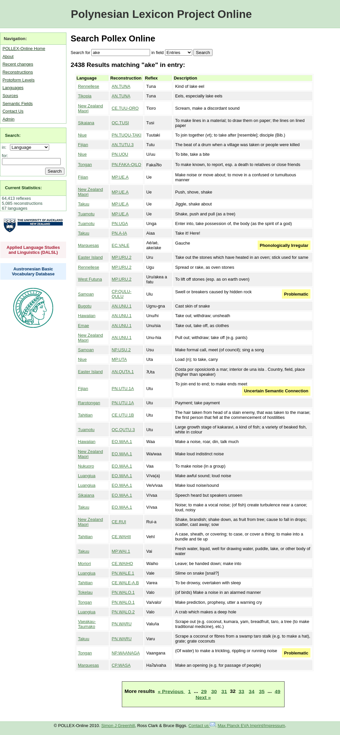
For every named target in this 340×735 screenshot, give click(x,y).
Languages (12, 87)
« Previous (171, 691)
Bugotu (85, 306)
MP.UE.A (120, 177)
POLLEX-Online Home (23, 48)
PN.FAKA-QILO (126, 164)
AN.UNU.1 (121, 306)
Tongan (85, 164)
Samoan (86, 294)
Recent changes (17, 64)
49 (277, 691)
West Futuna (90, 279)
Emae (83, 325)
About (7, 56)
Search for (80, 52)
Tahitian (85, 415)
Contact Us (12, 111)
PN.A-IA (119, 233)
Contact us (202, 725)
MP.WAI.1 (121, 551)
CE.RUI (119, 521)
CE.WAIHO (122, 563)
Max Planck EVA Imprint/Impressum (251, 725)
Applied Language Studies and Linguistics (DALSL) (33, 250)
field (159, 52)
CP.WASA (121, 665)
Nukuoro (86, 466)
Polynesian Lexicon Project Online (161, 14)
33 (241, 691)
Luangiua (87, 475)
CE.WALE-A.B (125, 582)
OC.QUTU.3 (123, 429)
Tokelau (85, 592)
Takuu (83, 203)
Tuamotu (86, 213)
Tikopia (85, 95)
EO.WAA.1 (122, 441)
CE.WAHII (121, 536)
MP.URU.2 (121, 257)
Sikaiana (86, 122)
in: (5, 147)
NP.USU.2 (121, 349)
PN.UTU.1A (123, 388)
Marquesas (88, 245)
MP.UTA (119, 359)
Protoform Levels (18, 80)
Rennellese (88, 86)
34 (251, 691)
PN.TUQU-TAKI (126, 135)
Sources (10, 95)
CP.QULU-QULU (121, 294)
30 (214, 691)
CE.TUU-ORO (125, 108)
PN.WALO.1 (123, 592)
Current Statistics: (23, 187)
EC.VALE (120, 245)
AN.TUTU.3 (122, 144)
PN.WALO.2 (123, 611)
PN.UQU (120, 154)
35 (262, 691)
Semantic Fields (17, 103)
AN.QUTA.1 (123, 371)
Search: (13, 135)
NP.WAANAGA (126, 652)
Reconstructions (17, 72)
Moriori (84, 563)
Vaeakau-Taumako (87, 624)
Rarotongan (89, 402)
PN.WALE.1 (123, 573)
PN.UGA (120, 223)
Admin (8, 119)
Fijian (83, 144)
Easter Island (90, 257)
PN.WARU (121, 623)
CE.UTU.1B (123, 415)
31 (224, 691)
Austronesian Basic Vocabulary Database (33, 271)
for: (5, 155)
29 (204, 691)
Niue (82, 135)
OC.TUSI (120, 122)
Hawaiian (87, 315)
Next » (203, 697)
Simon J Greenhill (118, 725)
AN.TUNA (121, 86)
